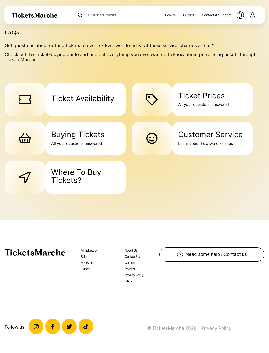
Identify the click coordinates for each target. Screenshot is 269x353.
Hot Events (88, 263)
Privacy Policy (134, 275)
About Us (131, 250)
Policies (129, 269)
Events (170, 15)
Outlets (188, 15)
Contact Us (132, 256)
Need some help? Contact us (212, 254)
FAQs (128, 281)
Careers (130, 263)
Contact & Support (216, 15)
